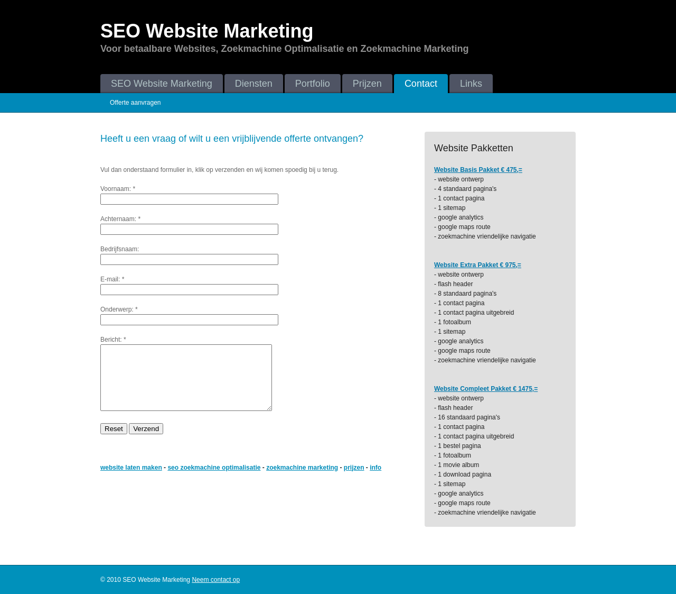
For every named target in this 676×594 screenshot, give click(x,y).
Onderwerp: (117, 309)
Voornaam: (115, 189)
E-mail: (110, 279)
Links (471, 83)
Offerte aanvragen (135, 102)
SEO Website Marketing (161, 83)
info (375, 480)
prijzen (354, 480)
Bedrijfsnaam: (119, 249)
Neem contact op (216, 579)
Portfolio (312, 83)
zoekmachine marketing (302, 480)
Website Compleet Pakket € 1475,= (486, 388)
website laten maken (131, 480)
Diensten (254, 83)
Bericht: (111, 339)
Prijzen (367, 83)
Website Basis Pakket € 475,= (478, 169)
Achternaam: (118, 219)
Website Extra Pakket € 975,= (477, 265)
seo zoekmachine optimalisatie (213, 480)
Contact (421, 83)
